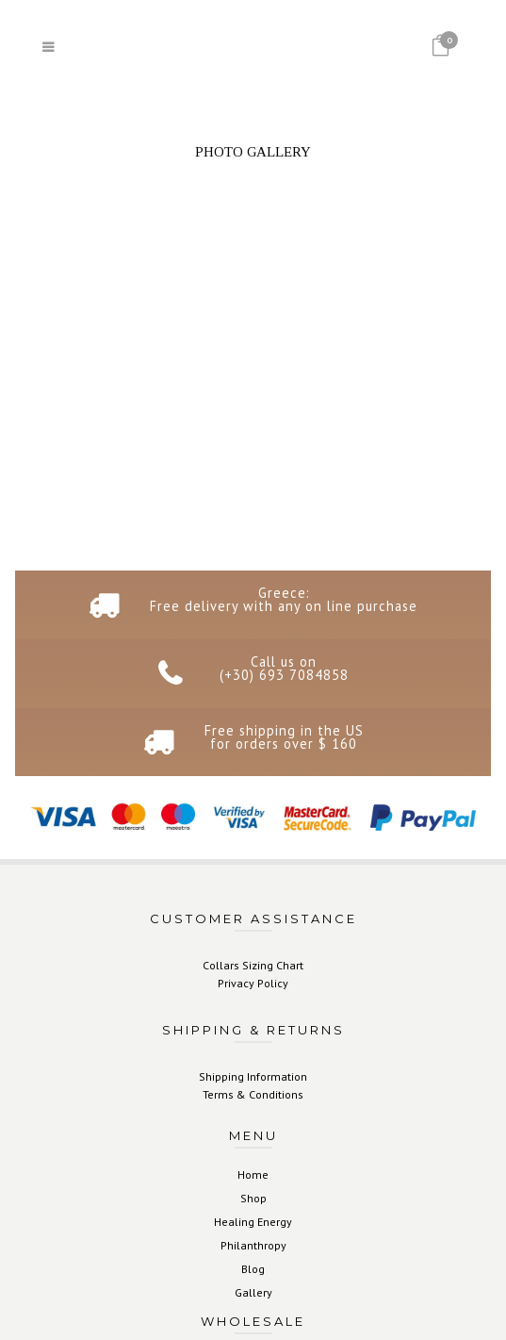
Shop (253, 1198)
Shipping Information (253, 1076)
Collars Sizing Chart (253, 965)
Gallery (253, 1292)
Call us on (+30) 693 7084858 (284, 668)
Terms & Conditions (253, 1094)
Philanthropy (253, 1245)
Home (253, 1174)
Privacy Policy (253, 983)
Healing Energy (253, 1222)
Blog (253, 1269)
